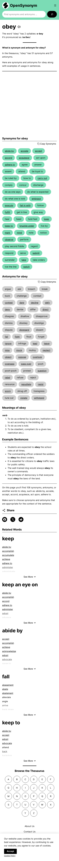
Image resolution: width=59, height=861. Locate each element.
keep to (9, 225)
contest (9, 302)
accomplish (8, 551)
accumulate (8, 555)
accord (8, 157)
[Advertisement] (29, 104)
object (8, 357)
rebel (7, 377)
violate (23, 398)
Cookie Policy (9, 856)
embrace (36, 198)
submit (36, 253)
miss (7, 350)
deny (7, 309)
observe (9, 239)
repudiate (26, 384)
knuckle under (27, 225)
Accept (10, 852)
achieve (6, 559)
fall (6, 677)
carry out (42, 178)
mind (19, 232)
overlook (37, 357)
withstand (39, 398)
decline (34, 302)
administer (7, 609)
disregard (24, 329)
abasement (7, 685)
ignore (8, 343)
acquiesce (24, 157)
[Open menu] (55, 5)
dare (21, 302)
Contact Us (29, 831)
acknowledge (9, 651)
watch (26, 266)
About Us (29, 826)
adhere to (10, 164)
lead (35, 343)
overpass (9, 364)
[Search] (52, 14)
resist (40, 384)
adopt (5, 655)
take (24, 260)
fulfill (7, 212)
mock (19, 350)
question (42, 370)
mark (7, 232)
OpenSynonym (23, 5)
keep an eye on (20, 585)
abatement (7, 693)
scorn (8, 391)
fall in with (25, 205)
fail (6, 336)
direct (46, 309)
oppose (22, 357)
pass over (26, 364)
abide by (9, 151)
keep (46, 219)
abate (5, 689)
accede (24, 151)
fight (17, 336)
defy (47, 302)
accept (38, 151)
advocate (7, 743)
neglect (46, 350)
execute (9, 205)
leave (46, 343)
